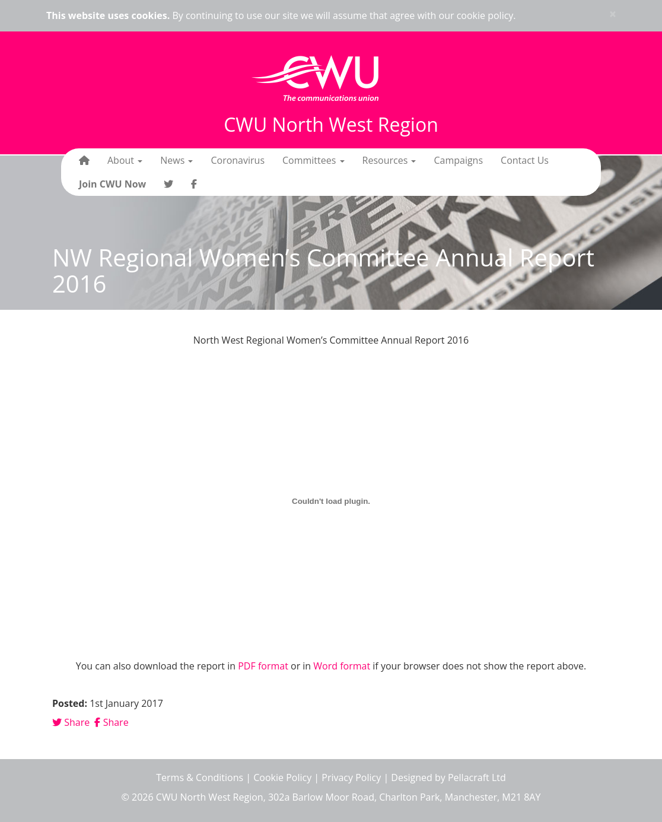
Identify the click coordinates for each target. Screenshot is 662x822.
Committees (313, 160)
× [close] (612, 14)
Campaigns (458, 160)
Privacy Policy (351, 777)
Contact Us (525, 160)
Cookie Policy (282, 777)
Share (71, 722)
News (176, 160)
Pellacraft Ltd (477, 777)
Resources (389, 160)
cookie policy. (486, 15)
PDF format (263, 665)
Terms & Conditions (199, 777)
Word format (341, 665)
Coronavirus (238, 160)
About (124, 160)
